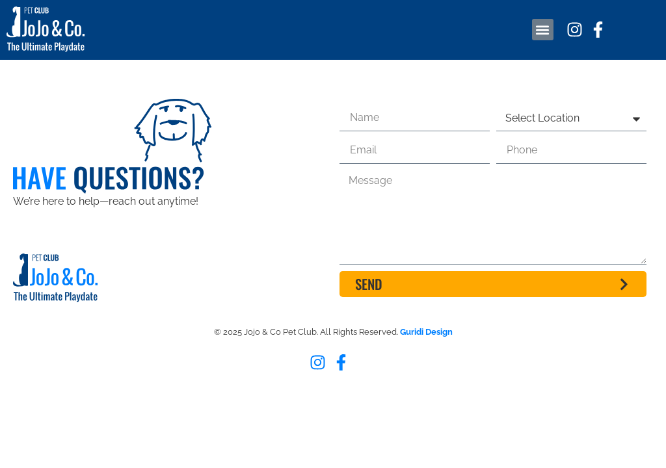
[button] (542, 29)
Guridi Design (426, 332)
